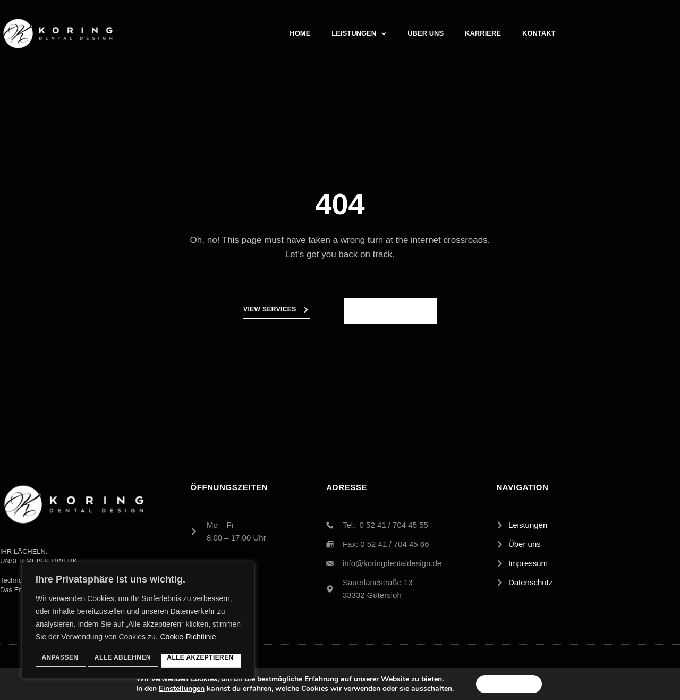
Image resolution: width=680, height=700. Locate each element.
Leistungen (359, 33)
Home (300, 33)
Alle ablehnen (123, 657)
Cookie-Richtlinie (188, 639)
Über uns (425, 33)
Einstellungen (179, 688)
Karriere (483, 33)
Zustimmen (509, 683)
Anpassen (59, 657)
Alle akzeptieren (200, 657)
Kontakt (539, 33)
